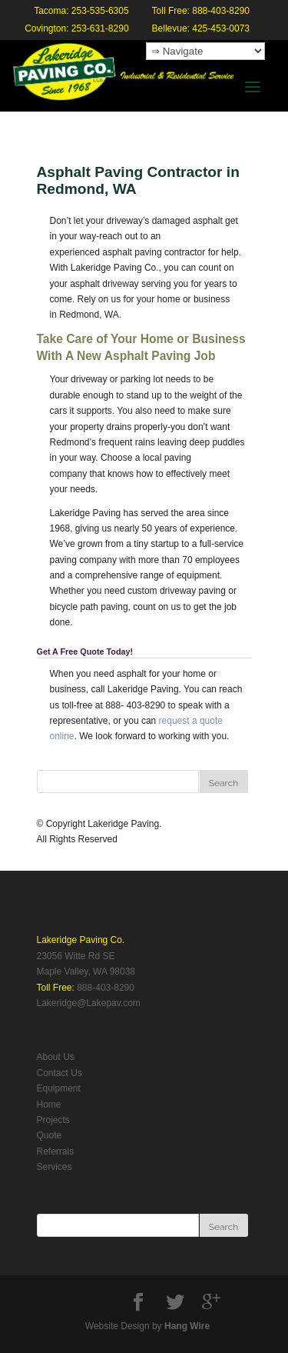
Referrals (55, 1151)
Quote (49, 1135)
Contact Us (59, 1073)
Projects (53, 1120)
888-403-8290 (105, 987)
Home (49, 1104)
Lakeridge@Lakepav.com (89, 1003)
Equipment (59, 1088)
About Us (55, 1056)
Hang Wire (187, 1326)
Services (54, 1166)
